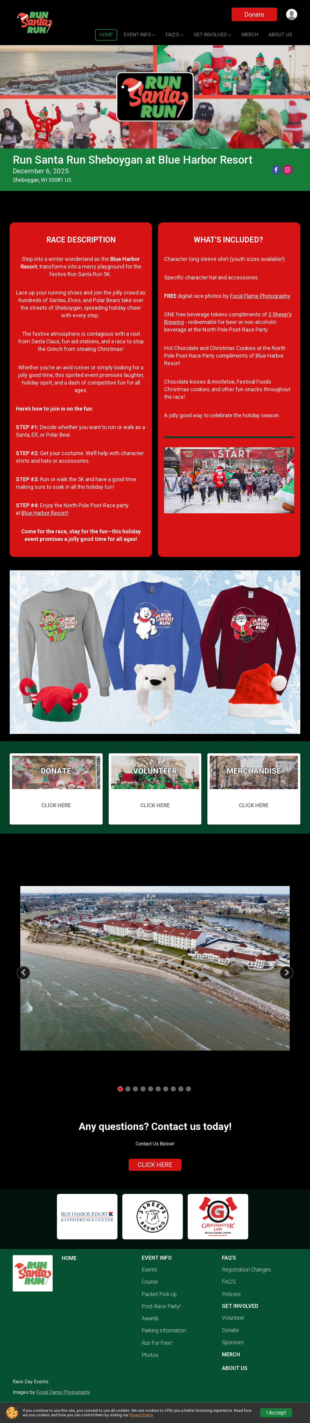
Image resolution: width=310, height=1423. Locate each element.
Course (150, 1282)
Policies (231, 1294)
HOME (106, 35)
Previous (28, 972)
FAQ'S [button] (172, 35)
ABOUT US (280, 35)
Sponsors (233, 1342)
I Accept (276, 1413)
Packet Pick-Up (159, 1294)
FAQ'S (229, 1282)
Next (291, 972)
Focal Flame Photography (260, 296)
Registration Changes (246, 1270)
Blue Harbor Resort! (44, 513)
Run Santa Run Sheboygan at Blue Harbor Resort (132, 159)
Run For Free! (157, 1343)
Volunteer (233, 1318)
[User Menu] (291, 14)
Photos (150, 1355)
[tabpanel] (155, 968)
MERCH (250, 35)
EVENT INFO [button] (137, 35)
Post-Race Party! (161, 1306)
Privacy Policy (141, 1415)
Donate (254, 14)
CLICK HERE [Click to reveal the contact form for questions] (155, 1164)
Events (149, 1270)
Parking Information (164, 1331)
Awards (150, 1318)
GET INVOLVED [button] (210, 35)
